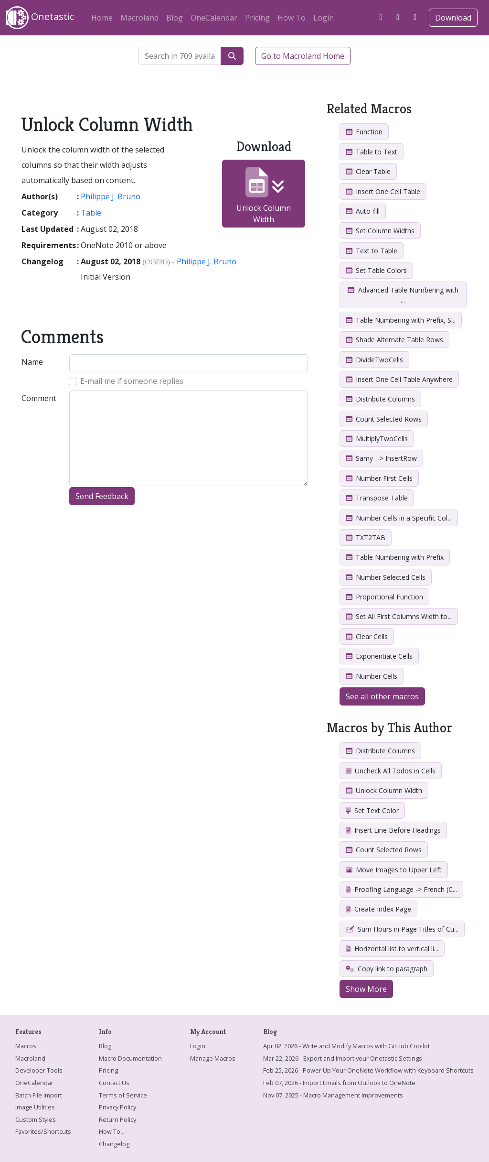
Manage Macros (212, 1058)
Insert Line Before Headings (393, 830)
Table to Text (371, 151)
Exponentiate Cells (379, 656)
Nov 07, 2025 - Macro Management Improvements (333, 1095)
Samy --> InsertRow (381, 458)
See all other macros (382, 696)
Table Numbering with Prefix (395, 557)
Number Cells (371, 676)
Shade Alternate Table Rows (394, 339)
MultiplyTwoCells (377, 438)
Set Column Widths (380, 230)
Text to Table (371, 250)
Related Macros (369, 108)
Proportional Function (384, 596)
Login (323, 17)
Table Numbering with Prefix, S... (401, 320)
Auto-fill (363, 211)
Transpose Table (377, 497)
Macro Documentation (130, 1058)
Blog (174, 17)
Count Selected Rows (384, 419)
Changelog (114, 1144)
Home (102, 17)
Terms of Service (123, 1095)
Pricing (257, 17)
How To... (112, 1131)
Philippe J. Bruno (110, 196)
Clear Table (368, 171)
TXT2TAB (365, 537)
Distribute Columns (380, 398)
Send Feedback (101, 496)
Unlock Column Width (263, 196)
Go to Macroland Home (302, 56)
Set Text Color (372, 810)
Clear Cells (367, 636)
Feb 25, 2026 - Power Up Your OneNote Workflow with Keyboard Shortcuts (368, 1070)
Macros (25, 1046)
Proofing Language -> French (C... (401, 889)
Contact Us (114, 1082)
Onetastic (40, 17)
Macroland (139, 17)
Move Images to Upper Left (394, 869)
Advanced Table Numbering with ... (403, 294)
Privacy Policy (117, 1107)
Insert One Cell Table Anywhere (399, 379)
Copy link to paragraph (386, 968)
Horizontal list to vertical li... (392, 948)
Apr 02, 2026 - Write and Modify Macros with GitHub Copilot (346, 1046)
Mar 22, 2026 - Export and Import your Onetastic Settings (342, 1058)
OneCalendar (214, 17)
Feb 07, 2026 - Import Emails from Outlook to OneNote (339, 1082)
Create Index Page (378, 908)
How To (291, 17)
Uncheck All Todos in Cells (391, 770)
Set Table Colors (376, 270)
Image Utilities (35, 1107)
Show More (366, 989)
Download (453, 17)
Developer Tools (39, 1070)
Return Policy (117, 1119)
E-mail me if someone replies (131, 381)
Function (364, 131)
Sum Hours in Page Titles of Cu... (402, 929)
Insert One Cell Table (383, 191)
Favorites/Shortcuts (43, 1131)
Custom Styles (35, 1119)
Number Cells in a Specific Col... (399, 517)
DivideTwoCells (374, 359)
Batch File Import (38, 1095)
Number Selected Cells (385, 577)
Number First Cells (379, 478)
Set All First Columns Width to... (399, 616)
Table (91, 212)
